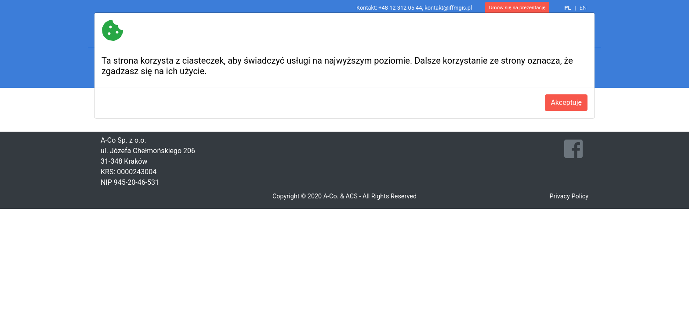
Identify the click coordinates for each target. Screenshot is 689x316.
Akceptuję (566, 102)
